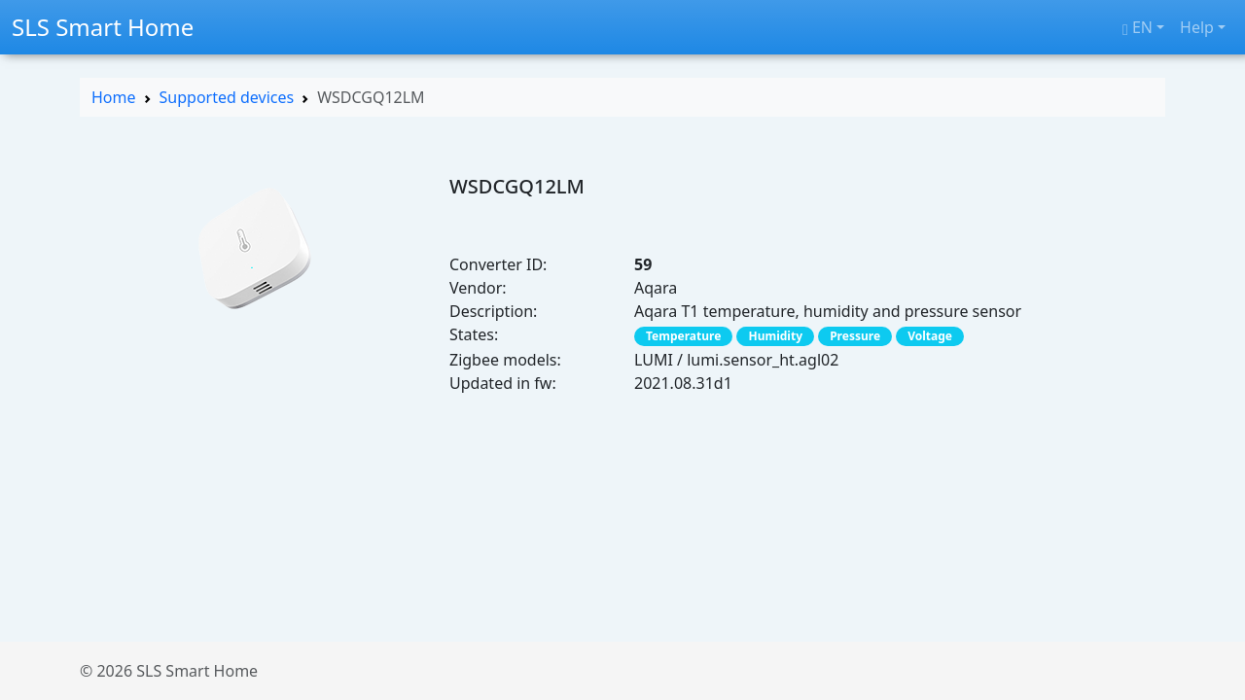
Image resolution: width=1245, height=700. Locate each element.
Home (113, 97)
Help (1197, 27)
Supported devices (227, 97)
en (1137, 27)
